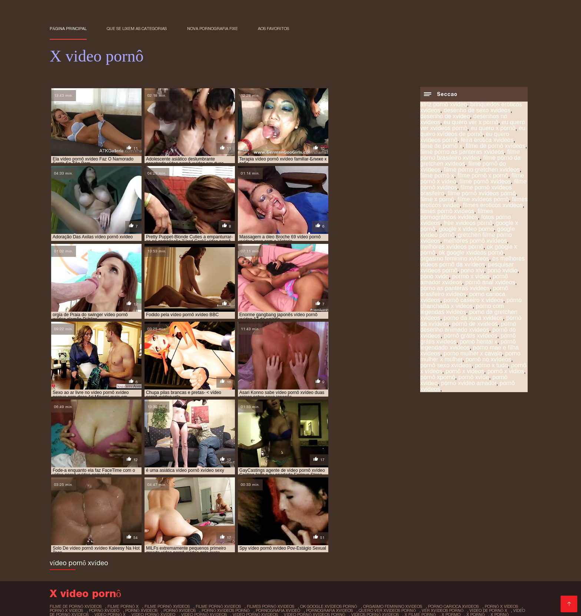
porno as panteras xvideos (455, 288)
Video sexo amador (320, 570)
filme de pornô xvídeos (495, 146)
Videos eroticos (164, 599)
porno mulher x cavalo (473, 354)
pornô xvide (473, 377)
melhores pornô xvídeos (475, 241)
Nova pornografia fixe (212, 28)
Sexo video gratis (419, 558)
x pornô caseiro (97, 535)
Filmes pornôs (154, 564)
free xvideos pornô (468, 223)
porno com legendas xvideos (462, 309)
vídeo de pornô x (488, 526)
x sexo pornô (236, 535)
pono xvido (434, 277)
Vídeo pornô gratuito (76, 576)
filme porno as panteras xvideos (462, 152)
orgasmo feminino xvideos (454, 259)
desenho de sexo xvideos (477, 110)
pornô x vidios (505, 371)
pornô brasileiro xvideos (464, 291)
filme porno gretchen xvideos (482, 170)
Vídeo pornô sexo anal (114, 587)
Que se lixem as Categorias (137, 28)
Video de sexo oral (490, 593)
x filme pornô (420, 531)
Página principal (68, 28)
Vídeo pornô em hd (397, 593)
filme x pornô (437, 199)
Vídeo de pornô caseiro (313, 558)
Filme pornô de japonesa (243, 587)
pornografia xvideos (329, 526)
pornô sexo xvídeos (446, 365)
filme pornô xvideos (218, 522)
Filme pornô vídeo (310, 582)
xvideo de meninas (353, 539)
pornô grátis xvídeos (470, 336)
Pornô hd (199, 558)
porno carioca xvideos (453, 522)
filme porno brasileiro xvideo (470, 155)
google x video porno (466, 229)
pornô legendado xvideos (468, 345)
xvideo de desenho (306, 539)
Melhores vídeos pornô (207, 564)
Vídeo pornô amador (222, 570)
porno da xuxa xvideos (473, 318)
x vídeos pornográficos (142, 539)
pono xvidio (502, 271)
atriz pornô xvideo (443, 105)
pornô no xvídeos (488, 360)
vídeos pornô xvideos (375, 531)
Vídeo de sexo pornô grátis (159, 593)
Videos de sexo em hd (372, 587)
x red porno (202, 535)
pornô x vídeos (501, 522)
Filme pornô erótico (431, 552)
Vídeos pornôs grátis (253, 552)
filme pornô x (437, 176)
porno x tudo (491, 365)
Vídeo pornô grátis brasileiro (105, 582)
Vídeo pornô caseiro (76, 599)
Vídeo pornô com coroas (247, 558)
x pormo (451, 531)
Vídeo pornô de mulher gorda (437, 599)
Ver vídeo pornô (100, 593)
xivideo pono (266, 539)
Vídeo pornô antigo (133, 552)
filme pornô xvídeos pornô (482, 194)
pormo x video (470, 277)
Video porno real (346, 593)
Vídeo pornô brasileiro (259, 599)
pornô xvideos (179, 526)
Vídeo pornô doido (421, 582)
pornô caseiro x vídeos (473, 300)
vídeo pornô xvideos (255, 531)
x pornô (476, 531)
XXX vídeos (422, 576)
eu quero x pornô (493, 128)
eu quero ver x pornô (471, 122)
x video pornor (397, 535)
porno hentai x (478, 342)
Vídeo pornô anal (370, 558)
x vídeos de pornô (477, 535)
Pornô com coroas (469, 558)
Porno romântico (422, 564)
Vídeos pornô (385, 552)
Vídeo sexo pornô (268, 605)
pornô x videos (464, 371)
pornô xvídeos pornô (226, 526)
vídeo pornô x (110, 531)
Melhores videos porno (334, 564)
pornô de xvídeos (475, 324)
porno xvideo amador (468, 383)
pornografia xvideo (278, 526)
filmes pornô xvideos (447, 211)
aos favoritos (273, 28)
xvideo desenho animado (406, 539)
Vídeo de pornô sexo (77, 552)
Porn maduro (123, 599)
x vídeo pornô (307, 535)
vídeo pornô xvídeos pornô (314, 531)
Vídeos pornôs (272, 570)
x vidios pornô (190, 539)
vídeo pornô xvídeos (204, 531)
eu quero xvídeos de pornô (472, 131)
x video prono (435, 535)
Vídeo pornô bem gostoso (141, 576)
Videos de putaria (341, 552)
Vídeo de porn (425, 570)
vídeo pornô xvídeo (153, 531)
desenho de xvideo (445, 116)
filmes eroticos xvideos (493, 205)
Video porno (299, 552)
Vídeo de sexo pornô (375, 570)
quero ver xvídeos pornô (387, 526)
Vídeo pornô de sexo (474, 564)
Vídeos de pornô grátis (292, 593)
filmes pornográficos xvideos (456, 214)
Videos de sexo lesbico (365, 599)
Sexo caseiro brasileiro (270, 564)
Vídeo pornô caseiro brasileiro (217, 576)
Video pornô (66, 587)
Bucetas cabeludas (158, 605)
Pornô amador (172, 570)
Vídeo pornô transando (309, 587)
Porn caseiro (112, 605)
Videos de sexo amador (109, 558)
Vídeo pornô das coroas (177, 582)
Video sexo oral (480, 552)
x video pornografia (351, 535)
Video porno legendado (191, 552)
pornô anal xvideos (490, 282)
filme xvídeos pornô (483, 199)
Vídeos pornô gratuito (365, 582)
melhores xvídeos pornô (452, 247)
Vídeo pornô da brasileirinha (297, 576)
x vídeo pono (271, 535)
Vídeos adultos (163, 558)
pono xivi (472, 271)
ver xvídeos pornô (443, 526)
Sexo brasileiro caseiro (177, 587)
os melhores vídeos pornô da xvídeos (472, 262)
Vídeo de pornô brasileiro (371, 576)
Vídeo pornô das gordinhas (247, 582)
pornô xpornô (437, 377)
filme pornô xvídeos (485, 182)
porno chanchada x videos (471, 303)
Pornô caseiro (208, 599)
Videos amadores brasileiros (484, 570)
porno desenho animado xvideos (468, 327)
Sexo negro (382, 564)
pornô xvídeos (141, 526)
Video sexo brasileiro (214, 605)
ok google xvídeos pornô (471, 253)
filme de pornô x (441, 146)
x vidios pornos (229, 539)
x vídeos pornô (92, 539)
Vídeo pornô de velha (122, 570)
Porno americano (110, 564)
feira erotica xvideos (487, 140)
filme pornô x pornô (482, 176)
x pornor (171, 535)
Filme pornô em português (483, 582)
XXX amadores (312, 599)
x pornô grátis (138, 535)
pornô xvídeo (104, 526)
